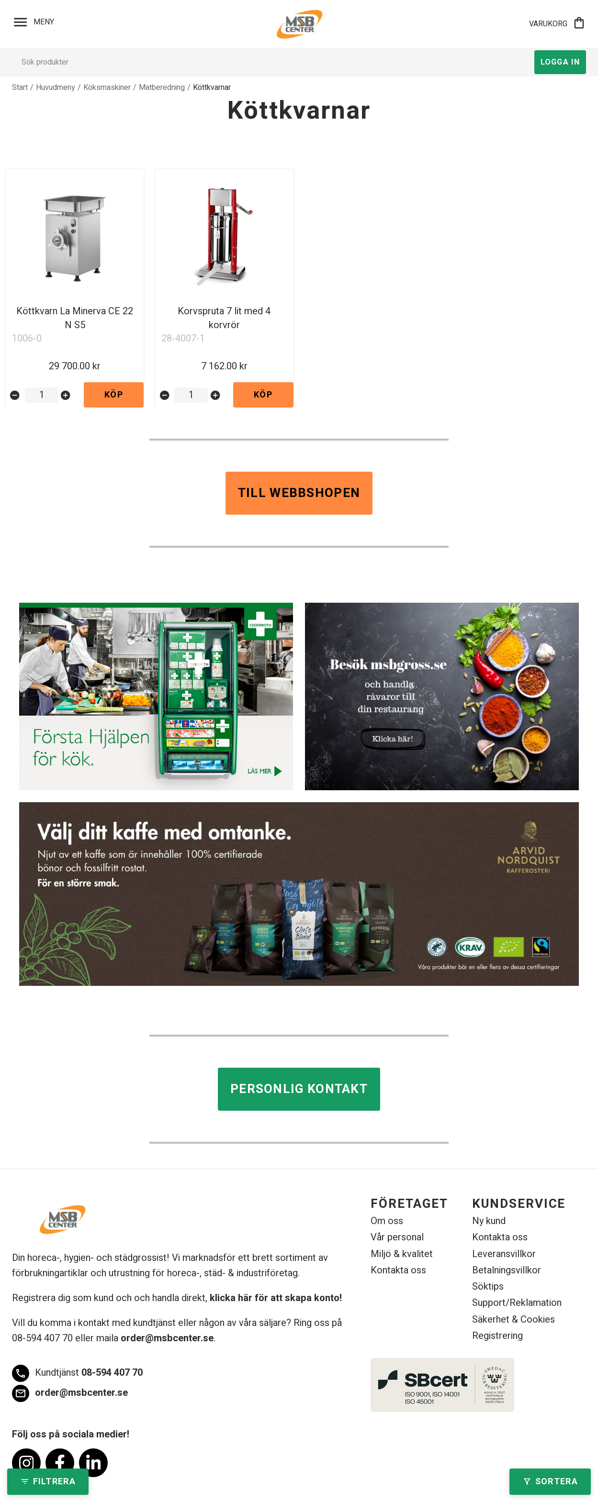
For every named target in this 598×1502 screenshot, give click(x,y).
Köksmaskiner (107, 87)
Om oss (387, 1221)
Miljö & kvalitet (402, 1254)
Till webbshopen (299, 493)
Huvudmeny (55, 87)
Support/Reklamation (517, 1303)
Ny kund (489, 1221)
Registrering (497, 1336)
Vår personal (397, 1237)
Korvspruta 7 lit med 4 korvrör (224, 318)
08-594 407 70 (77, 1373)
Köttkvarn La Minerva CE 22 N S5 (74, 318)
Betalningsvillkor (506, 1270)
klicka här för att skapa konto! (276, 1298)
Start (20, 87)
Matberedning (162, 87)
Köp (113, 394)
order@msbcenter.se (167, 1338)
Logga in (560, 62)
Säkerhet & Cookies (513, 1319)
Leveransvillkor (504, 1254)
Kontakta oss (398, 1270)
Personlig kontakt (299, 1089)
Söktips (488, 1286)
